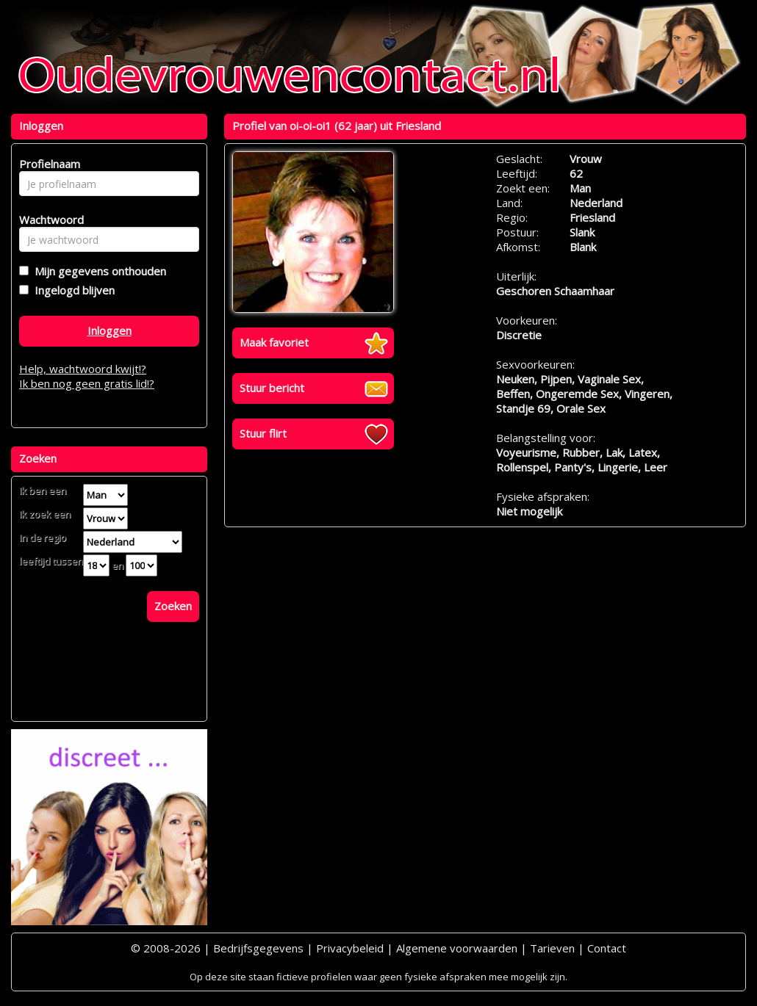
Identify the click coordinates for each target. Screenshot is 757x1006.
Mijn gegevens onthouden (97, 271)
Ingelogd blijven (72, 290)
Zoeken (173, 605)
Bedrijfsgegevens (258, 948)
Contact (606, 948)
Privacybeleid (350, 948)
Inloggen (109, 330)
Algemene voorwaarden (456, 948)
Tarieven (552, 948)
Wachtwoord (47, 219)
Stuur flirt (263, 433)
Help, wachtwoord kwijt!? (82, 368)
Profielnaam (47, 163)
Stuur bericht (272, 387)
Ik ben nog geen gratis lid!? (86, 383)
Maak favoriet (274, 342)
